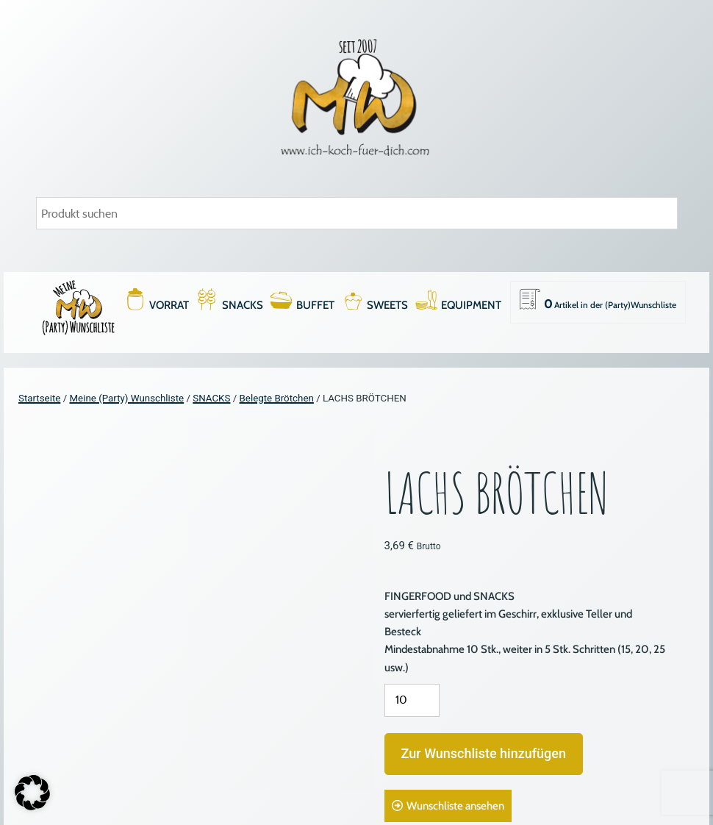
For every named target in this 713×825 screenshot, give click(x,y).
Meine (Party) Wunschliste (126, 398)
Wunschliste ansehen (455, 806)
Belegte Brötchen (277, 398)
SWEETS (387, 305)
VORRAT (169, 305)
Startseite (39, 398)
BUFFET (315, 305)
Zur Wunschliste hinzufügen (483, 753)
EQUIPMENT (471, 305)
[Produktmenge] (412, 700)
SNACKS (242, 305)
